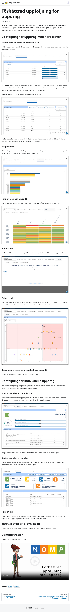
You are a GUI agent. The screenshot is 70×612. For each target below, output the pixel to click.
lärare (10, 586)
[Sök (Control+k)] (67, 2)
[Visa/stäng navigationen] (2, 2)
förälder (16, 586)
